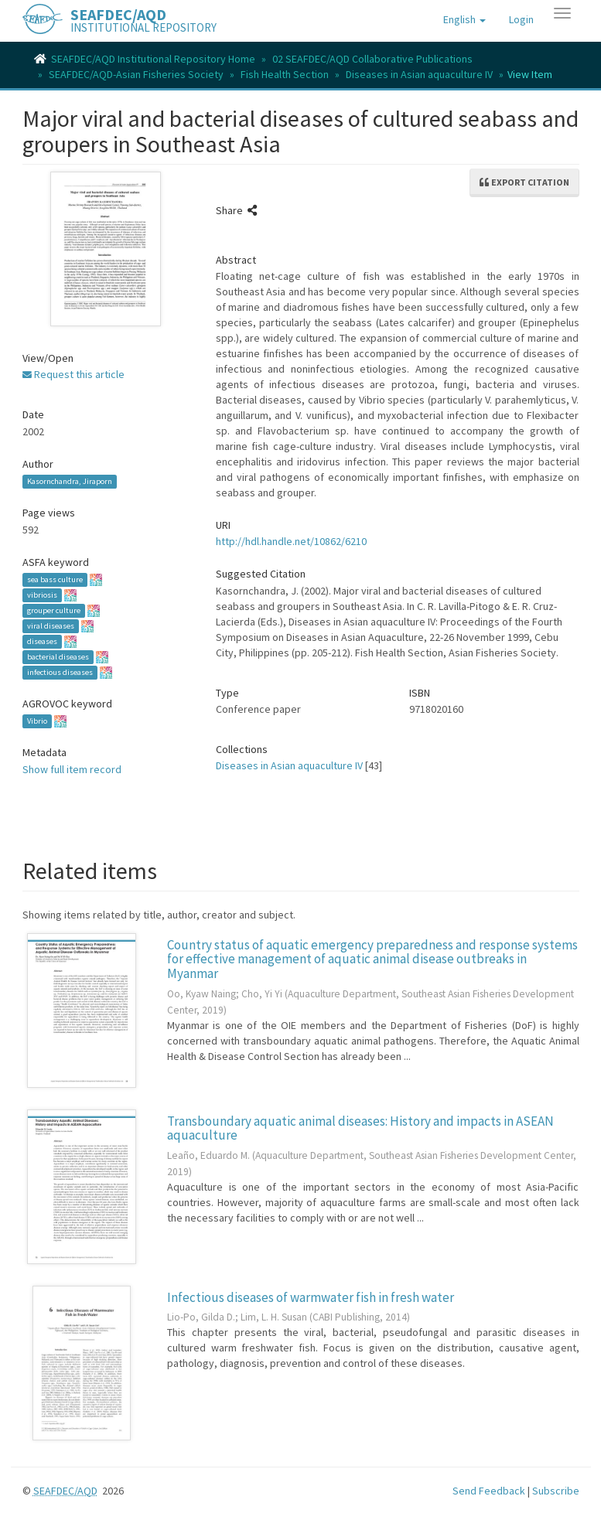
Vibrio (37, 721)
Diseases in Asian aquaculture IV (419, 74)
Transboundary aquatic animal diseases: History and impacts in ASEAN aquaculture (360, 1128)
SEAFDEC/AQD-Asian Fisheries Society (136, 74)
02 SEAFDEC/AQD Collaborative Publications (372, 59)
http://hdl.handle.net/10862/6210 (291, 541)
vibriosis (42, 595)
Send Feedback (488, 1491)
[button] (464, 19)
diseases (42, 641)
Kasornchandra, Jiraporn (69, 481)
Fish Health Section (285, 74)
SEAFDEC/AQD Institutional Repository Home (153, 59)
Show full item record (71, 769)
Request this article (73, 374)
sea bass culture (55, 579)
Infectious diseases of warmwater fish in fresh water (310, 1297)
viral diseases (50, 626)
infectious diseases (60, 672)
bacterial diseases (58, 657)
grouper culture (53, 610)
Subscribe (555, 1491)
